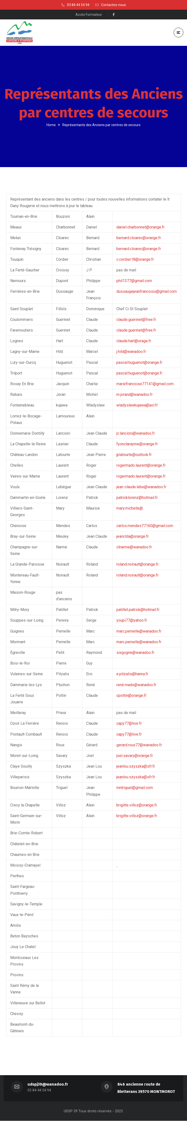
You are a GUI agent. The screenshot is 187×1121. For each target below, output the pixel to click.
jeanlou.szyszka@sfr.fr (135, 766)
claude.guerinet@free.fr (136, 319)
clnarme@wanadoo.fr (134, 547)
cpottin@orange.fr (131, 695)
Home (51, 125)
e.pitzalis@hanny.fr (132, 674)
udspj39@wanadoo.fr (48, 1084)
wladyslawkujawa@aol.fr (137, 405)
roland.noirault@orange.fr (137, 564)
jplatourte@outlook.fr (134, 455)
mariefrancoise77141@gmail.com (145, 384)
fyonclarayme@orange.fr (137, 444)
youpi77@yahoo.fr (131, 620)
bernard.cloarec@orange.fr (138, 238)
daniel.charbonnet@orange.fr (140, 227)
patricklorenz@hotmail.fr (137, 497)
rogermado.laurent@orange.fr (141, 465)
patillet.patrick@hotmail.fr (137, 610)
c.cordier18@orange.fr (135, 259)
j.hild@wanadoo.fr (131, 351)
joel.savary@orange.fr (134, 755)
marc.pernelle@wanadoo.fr (138, 631)
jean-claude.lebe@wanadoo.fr (141, 487)
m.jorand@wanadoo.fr (134, 394)
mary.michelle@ (129, 508)
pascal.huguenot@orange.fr (139, 362)
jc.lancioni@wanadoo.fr (135, 433)
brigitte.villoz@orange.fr (136, 805)
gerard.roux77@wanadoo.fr (139, 745)
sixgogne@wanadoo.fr (135, 652)
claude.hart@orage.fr (133, 341)
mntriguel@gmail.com (134, 788)
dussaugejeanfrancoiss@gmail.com (146, 291)
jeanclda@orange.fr (132, 536)
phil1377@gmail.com (134, 280)
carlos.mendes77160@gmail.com (144, 525)
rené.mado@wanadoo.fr (136, 684)
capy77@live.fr (129, 723)
